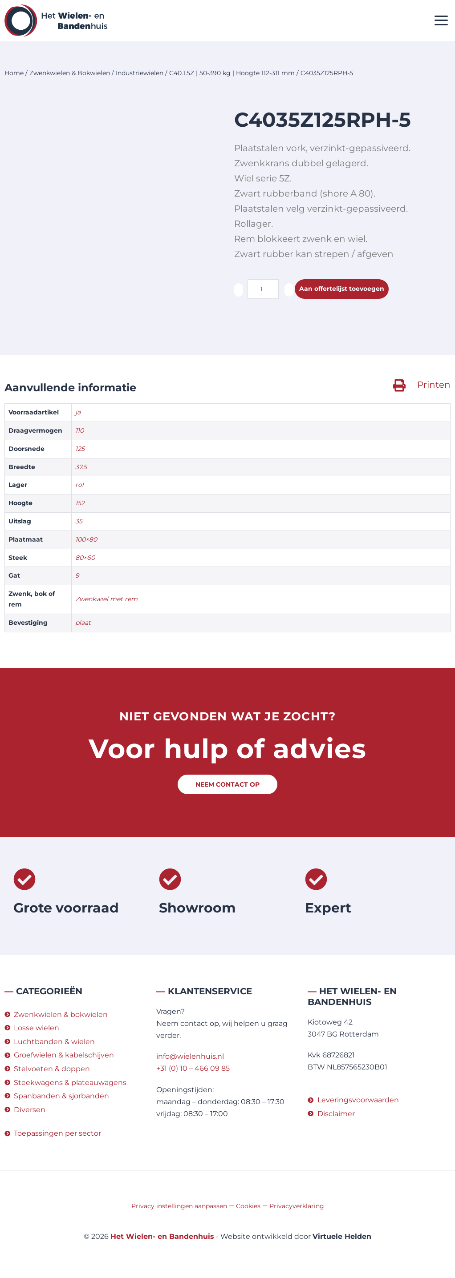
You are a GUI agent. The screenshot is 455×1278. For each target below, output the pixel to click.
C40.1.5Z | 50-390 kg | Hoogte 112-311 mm (232, 73)
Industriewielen (139, 73)
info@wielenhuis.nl (190, 1056)
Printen (434, 384)
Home (14, 73)
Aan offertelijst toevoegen (348, 289)
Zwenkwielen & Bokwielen (69, 73)
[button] (441, 21)
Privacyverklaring (296, 1206)
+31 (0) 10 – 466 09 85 (193, 1068)
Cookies (248, 1206)
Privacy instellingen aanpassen (179, 1206)
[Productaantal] (263, 289)
